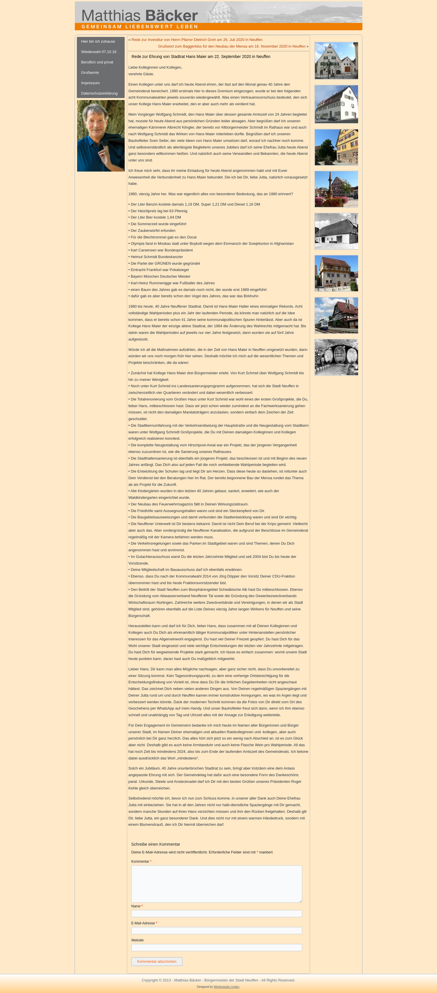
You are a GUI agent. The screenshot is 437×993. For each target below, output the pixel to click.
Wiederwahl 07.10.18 (98, 52)
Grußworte (90, 72)
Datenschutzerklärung (99, 93)
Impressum (90, 83)
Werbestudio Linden (226, 986)
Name (137, 906)
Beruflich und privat (97, 62)
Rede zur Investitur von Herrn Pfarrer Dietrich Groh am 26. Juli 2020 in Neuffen (197, 39)
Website (137, 940)
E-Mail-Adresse (144, 923)
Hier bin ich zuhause (98, 41)
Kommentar (141, 862)
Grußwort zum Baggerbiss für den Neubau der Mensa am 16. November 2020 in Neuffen (231, 46)
